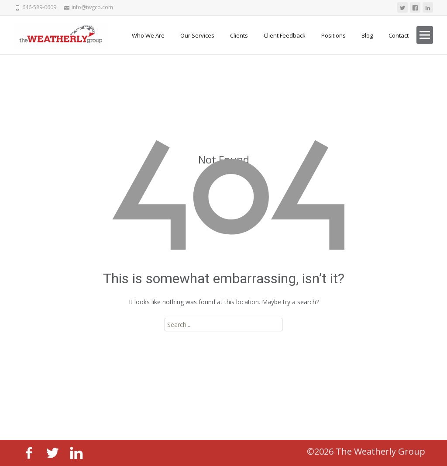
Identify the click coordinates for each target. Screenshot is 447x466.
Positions (333, 35)
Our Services (197, 35)
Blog (367, 35)
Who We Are (148, 35)
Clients (239, 35)
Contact (399, 35)
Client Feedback (285, 35)
